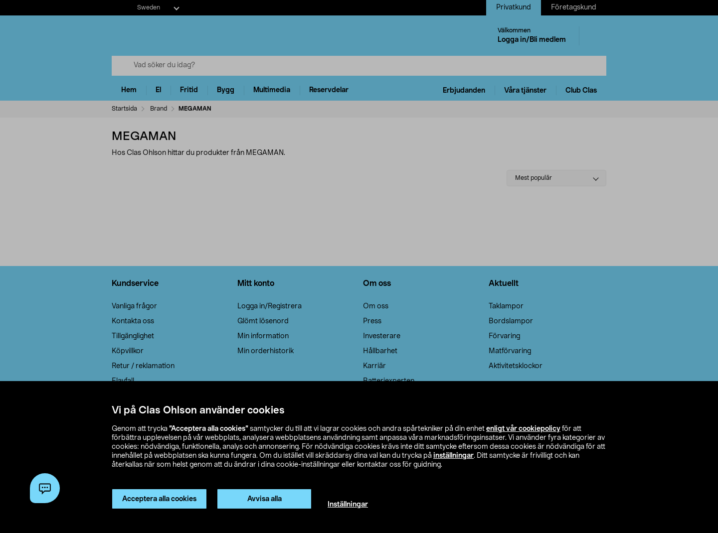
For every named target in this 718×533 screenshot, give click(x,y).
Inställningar (348, 504)
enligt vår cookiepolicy (523, 428)
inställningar (453, 455)
